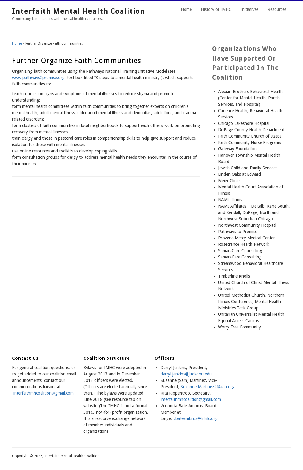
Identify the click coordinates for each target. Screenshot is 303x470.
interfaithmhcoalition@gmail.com (43, 393)
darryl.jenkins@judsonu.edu (186, 374)
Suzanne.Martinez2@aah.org (208, 386)
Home (186, 9)
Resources (277, 9)
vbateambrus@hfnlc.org (195, 418)
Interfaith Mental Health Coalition (78, 11)
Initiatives (249, 9)
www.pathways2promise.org (38, 77)
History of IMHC (216, 9)
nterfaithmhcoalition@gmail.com (191, 399)
